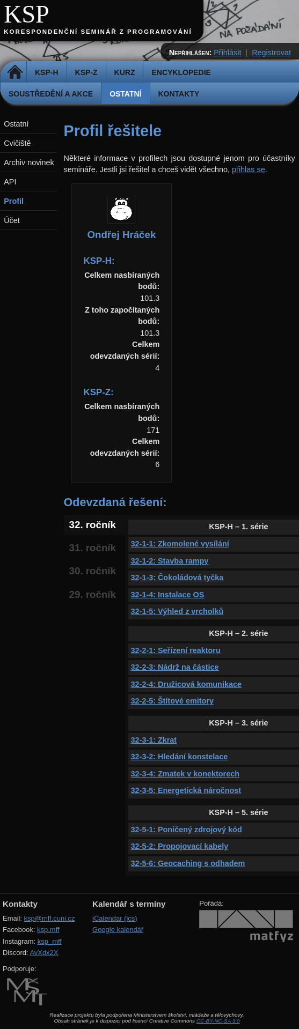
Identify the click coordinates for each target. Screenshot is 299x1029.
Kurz (124, 72)
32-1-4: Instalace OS (168, 594)
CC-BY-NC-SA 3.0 (218, 1021)
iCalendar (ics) (114, 918)
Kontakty (179, 94)
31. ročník (92, 547)
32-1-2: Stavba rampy (170, 561)
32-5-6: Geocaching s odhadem (188, 863)
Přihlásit (227, 52)
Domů (14, 72)
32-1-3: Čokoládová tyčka (177, 577)
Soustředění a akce (51, 94)
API (10, 181)
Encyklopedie (180, 72)
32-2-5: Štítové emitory (172, 701)
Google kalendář (117, 930)
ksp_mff (50, 941)
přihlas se (248, 169)
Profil (14, 201)
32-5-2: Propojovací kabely (180, 846)
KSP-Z (86, 72)
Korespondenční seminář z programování (98, 31)
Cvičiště (17, 143)
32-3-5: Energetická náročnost (186, 790)
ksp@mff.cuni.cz (49, 918)
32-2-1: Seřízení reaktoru (176, 650)
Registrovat (271, 52)
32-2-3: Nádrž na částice (175, 667)
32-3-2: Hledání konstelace (179, 756)
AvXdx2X (44, 953)
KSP (26, 14)
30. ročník (92, 570)
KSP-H (47, 72)
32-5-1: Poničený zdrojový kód (186, 829)
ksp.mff (48, 930)
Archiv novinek (29, 162)
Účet (12, 220)
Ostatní (125, 94)
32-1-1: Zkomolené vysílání (180, 543)
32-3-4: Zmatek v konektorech (185, 773)
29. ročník (92, 594)
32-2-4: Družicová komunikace (186, 684)
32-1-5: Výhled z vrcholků (177, 611)
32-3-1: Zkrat (154, 740)
